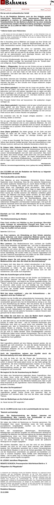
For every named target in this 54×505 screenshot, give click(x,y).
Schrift (6, 10)
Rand (45, 10)
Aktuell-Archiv (25, 9)
